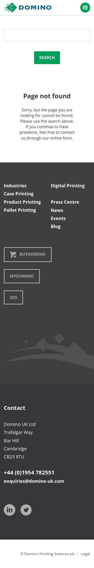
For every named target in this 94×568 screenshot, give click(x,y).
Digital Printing (68, 186)
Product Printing (22, 202)
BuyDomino (28, 254)
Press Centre (65, 202)
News (57, 210)
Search (47, 57)
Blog (56, 226)
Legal (85, 553)
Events (58, 218)
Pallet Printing (20, 210)
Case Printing (19, 194)
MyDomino (22, 276)
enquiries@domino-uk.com (34, 481)
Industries (15, 186)
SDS (13, 297)
